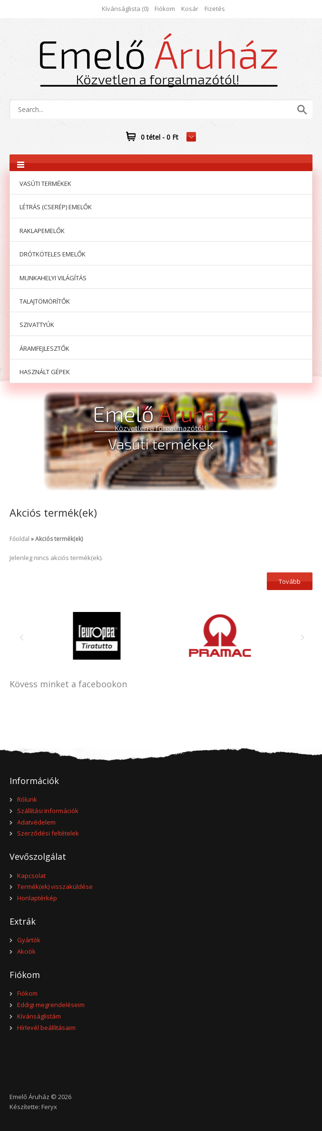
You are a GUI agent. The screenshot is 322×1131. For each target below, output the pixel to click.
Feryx (49, 1106)
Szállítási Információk (47, 810)
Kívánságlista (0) (125, 8)
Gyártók (28, 940)
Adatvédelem (36, 822)
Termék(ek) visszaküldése (55, 886)
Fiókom (165, 8)
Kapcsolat (31, 875)
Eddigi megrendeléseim (51, 1004)
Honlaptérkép (37, 898)
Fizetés (215, 8)
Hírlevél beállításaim (46, 1027)
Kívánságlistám (39, 1016)
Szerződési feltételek (48, 833)
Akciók (26, 951)
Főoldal (19, 539)
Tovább (290, 581)
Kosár (189, 8)
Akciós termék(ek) (59, 539)
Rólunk (27, 799)
